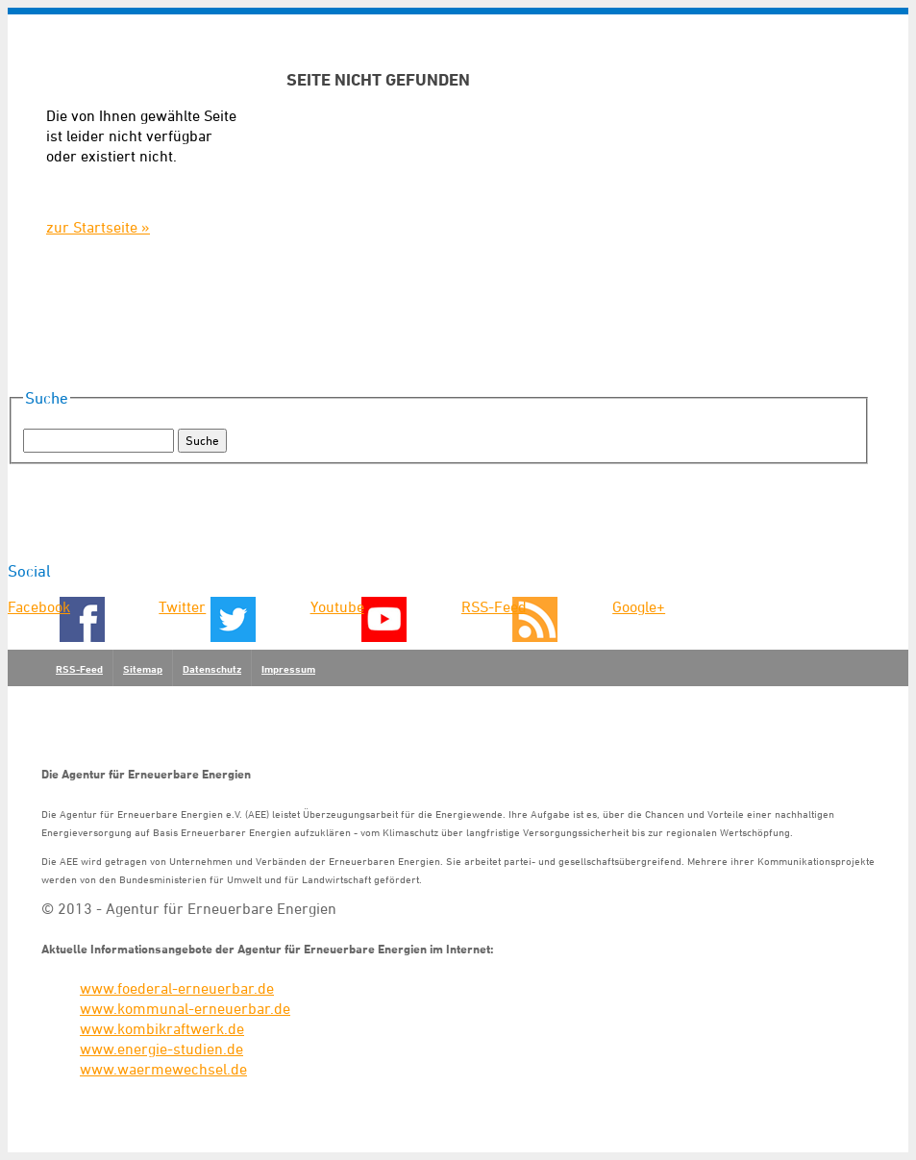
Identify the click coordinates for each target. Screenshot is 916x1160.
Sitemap (142, 669)
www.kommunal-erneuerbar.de (185, 1008)
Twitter (182, 606)
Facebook (39, 606)
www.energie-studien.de (161, 1048)
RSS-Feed (494, 606)
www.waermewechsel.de (163, 1068)
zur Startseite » (98, 226)
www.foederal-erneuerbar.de (177, 988)
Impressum (288, 669)
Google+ (638, 606)
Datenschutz (212, 669)
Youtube (337, 606)
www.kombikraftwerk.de (162, 1028)
